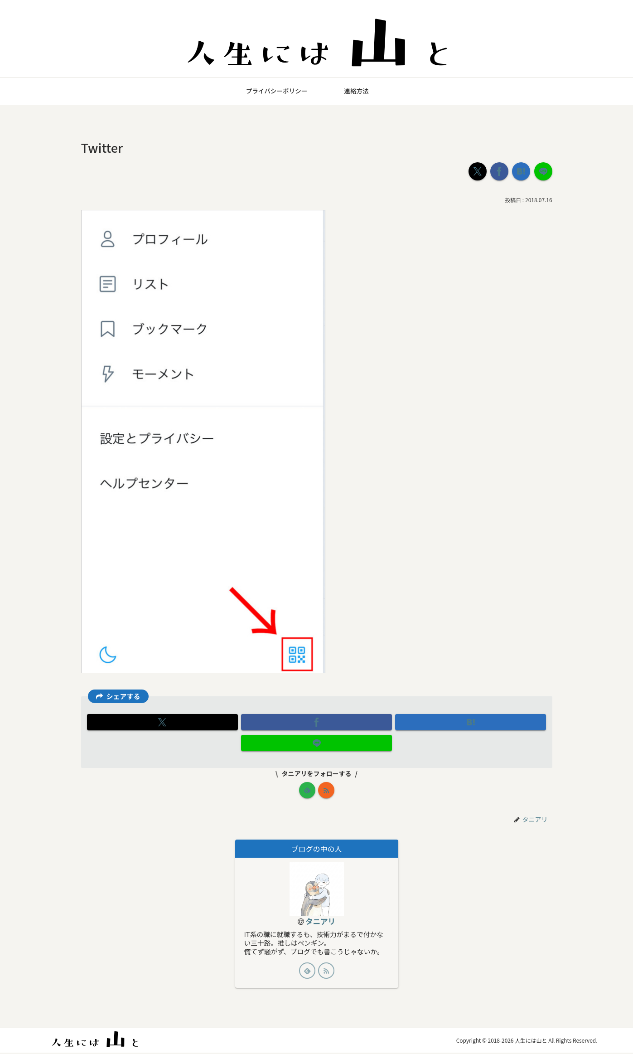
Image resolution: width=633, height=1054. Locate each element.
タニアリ (320, 921)
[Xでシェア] (478, 171)
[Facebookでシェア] (499, 171)
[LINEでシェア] (543, 171)
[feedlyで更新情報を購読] (307, 790)
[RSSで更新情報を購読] (326, 790)
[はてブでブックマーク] (521, 171)
